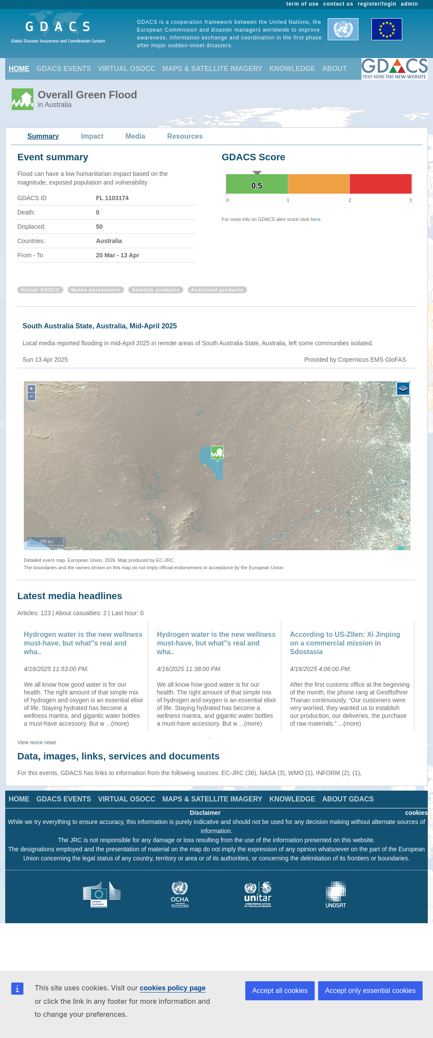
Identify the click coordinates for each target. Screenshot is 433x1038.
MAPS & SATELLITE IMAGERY (212, 68)
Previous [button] (11, 675)
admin (409, 4)
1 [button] (210, 738)
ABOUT (334, 68)
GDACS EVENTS (63, 68)
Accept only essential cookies (370, 990)
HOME (19, 68)
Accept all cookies (280, 990)
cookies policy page (172, 988)
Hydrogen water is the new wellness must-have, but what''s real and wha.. (83, 643)
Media (135, 136)
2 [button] (223, 738)
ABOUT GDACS (348, 799)
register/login (377, 4)
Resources (185, 136)
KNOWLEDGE (293, 68)
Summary (43, 136)
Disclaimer (205, 812)
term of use (302, 4)
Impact (92, 136)
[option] (83, 676)
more (36, 743)
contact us (338, 4)
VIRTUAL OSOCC (126, 68)
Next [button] (422, 675)
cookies (416, 812)
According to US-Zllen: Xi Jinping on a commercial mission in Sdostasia (345, 643)
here (315, 219)
